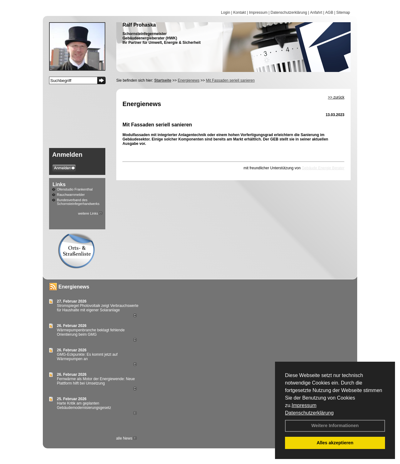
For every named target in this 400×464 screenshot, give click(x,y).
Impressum (304, 405)
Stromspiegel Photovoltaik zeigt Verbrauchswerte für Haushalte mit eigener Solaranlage (97, 307)
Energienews (73, 286)
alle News (126, 438)
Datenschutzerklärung (309, 413)
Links (59, 184)
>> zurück (336, 97)
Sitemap (343, 12)
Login (225, 12)
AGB (329, 12)
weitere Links (90, 213)
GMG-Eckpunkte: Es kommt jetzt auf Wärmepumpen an (87, 356)
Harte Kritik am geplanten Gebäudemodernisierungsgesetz (84, 405)
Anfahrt (316, 12)
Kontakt (239, 12)
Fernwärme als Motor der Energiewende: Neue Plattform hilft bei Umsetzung (96, 381)
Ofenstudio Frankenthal (74, 189)
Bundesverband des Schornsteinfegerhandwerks (78, 202)
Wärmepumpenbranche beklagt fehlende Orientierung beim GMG (91, 332)
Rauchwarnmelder (71, 194)
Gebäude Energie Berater (323, 168)
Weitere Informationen (335, 425)
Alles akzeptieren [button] (335, 442)
